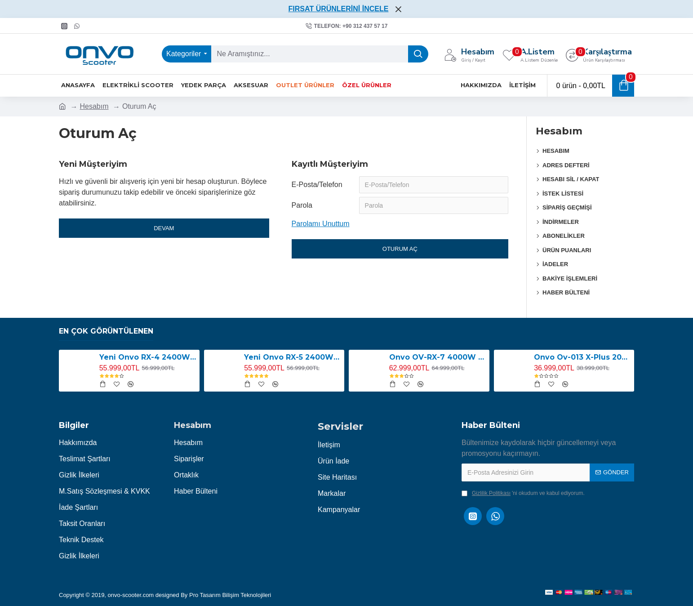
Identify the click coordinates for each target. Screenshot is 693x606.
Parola (302, 205)
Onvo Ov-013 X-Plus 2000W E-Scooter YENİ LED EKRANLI (582, 357)
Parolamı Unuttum (321, 223)
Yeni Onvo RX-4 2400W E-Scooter (147, 357)
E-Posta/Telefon (317, 184)
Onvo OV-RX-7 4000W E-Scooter (437, 357)
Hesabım (94, 106)
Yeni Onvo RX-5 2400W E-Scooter (292, 357)
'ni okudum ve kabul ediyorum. (523, 493)
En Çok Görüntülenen (106, 331)
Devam (164, 228)
